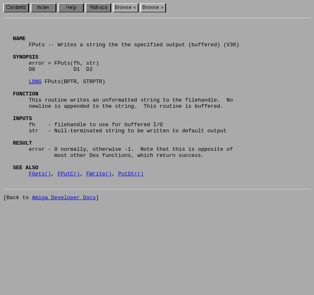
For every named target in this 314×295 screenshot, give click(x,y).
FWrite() (99, 204)
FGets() (40, 204)
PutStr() (131, 204)
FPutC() (69, 204)
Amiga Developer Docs (64, 230)
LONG (35, 93)
